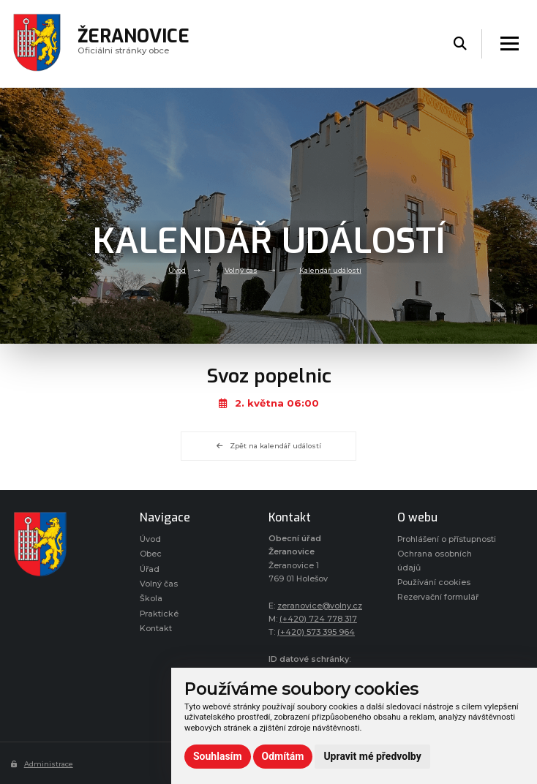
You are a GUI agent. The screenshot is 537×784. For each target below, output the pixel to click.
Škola (151, 598)
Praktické (159, 614)
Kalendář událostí (330, 269)
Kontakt (156, 628)
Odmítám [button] (283, 756)
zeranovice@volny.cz (319, 606)
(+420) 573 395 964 (316, 632)
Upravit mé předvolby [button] (372, 756)
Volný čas (241, 269)
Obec (151, 554)
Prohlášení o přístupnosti (446, 539)
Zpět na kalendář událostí (269, 446)
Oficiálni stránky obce (133, 43)
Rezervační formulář (437, 597)
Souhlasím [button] (217, 756)
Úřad (149, 569)
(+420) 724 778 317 (318, 619)
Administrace (42, 764)
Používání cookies (433, 582)
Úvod (177, 269)
